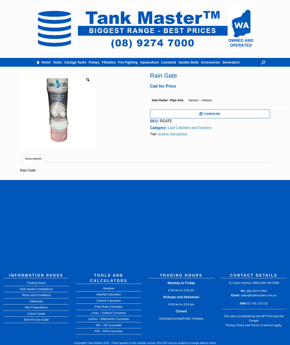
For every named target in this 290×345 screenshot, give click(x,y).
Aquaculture (149, 62)
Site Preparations (36, 307)
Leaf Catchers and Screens (190, 128)
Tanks (57, 62)
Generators (231, 62)
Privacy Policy (234, 325)
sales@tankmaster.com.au (258, 295)
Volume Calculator (109, 300)
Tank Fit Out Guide (36, 319)
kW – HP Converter (109, 325)
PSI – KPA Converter (109, 331)
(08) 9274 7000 (256, 291)
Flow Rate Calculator (109, 306)
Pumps (94, 62)
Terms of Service (262, 325)
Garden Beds (188, 62)
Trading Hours (36, 283)
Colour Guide (36, 313)
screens (163, 134)
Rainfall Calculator (109, 294)
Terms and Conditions (36, 295)
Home (46, 62)
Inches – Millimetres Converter (108, 319)
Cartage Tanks (75, 62)
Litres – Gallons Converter (108, 313)
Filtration (109, 62)
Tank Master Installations (36, 289)
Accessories (210, 62)
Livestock (168, 62)
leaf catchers (178, 134)
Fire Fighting (128, 62)
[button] (263, 62)
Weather (108, 288)
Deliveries (36, 301)
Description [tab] (33, 158)
